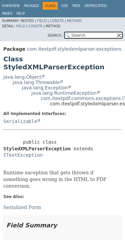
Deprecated (95, 6)
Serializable (20, 121)
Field (41, 21)
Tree (76, 6)
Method (74, 21)
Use (64, 6)
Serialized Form (22, 207)
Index (7, 13)
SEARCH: (55, 35)
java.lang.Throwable (36, 82)
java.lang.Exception (45, 87)
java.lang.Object (22, 77)
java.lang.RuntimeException (64, 93)
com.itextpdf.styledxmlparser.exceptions (74, 49)
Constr (57, 21)
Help (20, 13)
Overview (11, 6)
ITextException (23, 155)
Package (31, 6)
